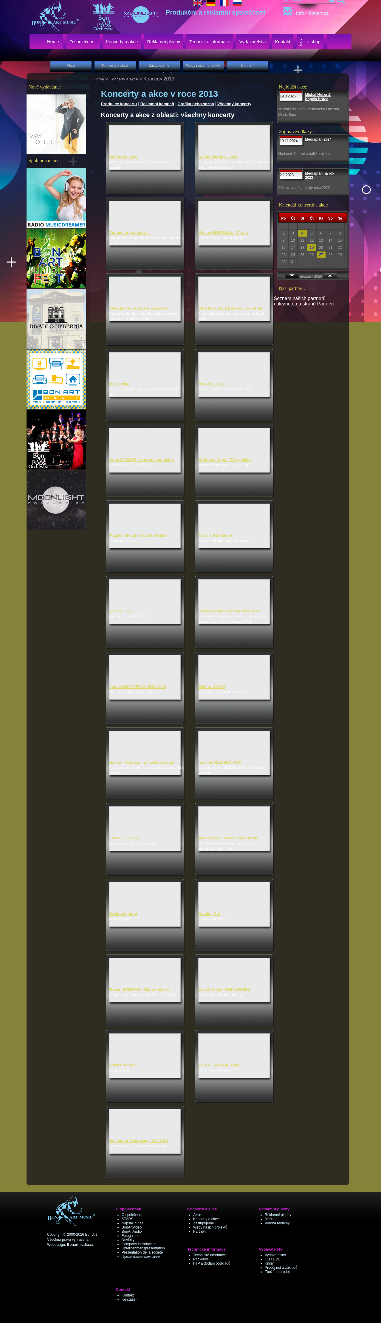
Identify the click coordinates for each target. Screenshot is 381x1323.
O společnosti (132, 1215)
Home (99, 79)
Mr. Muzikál (120, 384)
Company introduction (139, 1244)
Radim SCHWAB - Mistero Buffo (139, 989)
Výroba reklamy (277, 1223)
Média (270, 1219)
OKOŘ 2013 (120, 611)
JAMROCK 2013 (124, 838)
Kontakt (128, 1295)
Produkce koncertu (119, 104)
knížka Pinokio (123, 1065)
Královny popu (123, 913)
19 (312, 248)
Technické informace (209, 1255)
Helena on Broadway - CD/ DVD (138, 1141)
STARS (127, 1219)
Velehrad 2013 (212, 686)
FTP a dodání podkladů (211, 1263)
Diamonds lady (123, 157)
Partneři (199, 1231)
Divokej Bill (209, 913)
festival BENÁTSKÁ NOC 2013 (137, 686)
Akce (197, 1215)
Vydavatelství (275, 1255)
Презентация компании (141, 1256)
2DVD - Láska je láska (219, 1065)
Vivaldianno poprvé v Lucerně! (138, 308)
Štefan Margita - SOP (218, 157)
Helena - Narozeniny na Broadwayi (141, 762)
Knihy (269, 1263)
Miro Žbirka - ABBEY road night (228, 838)
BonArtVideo (132, 1227)
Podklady (200, 1259)
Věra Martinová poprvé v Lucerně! (231, 308)
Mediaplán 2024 (318, 139)
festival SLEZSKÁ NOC (220, 762)
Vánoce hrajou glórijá (129, 232)
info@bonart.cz (304, 11)
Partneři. (326, 303)
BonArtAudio (132, 1231)
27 (321, 255)
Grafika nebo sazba (195, 104)
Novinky (128, 1240)
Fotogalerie (131, 1236)
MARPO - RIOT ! (214, 384)
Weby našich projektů (210, 1227)
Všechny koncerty (234, 104)
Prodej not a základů (281, 1267)
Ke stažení (130, 1299)
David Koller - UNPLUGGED (225, 989)
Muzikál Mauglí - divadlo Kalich (138, 535)
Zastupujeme (203, 1223)
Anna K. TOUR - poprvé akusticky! (141, 459)
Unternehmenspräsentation (143, 1248)
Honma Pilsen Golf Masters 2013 (229, 611)
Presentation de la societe (142, 1252)
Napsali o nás (132, 1223)
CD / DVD (273, 1259)
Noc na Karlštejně (215, 535)
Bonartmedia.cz (80, 1245)
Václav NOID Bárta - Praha (223, 232)
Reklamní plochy (278, 1215)
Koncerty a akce (123, 79)
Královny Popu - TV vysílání (225, 459)
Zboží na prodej (277, 1272)
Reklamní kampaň (157, 104)
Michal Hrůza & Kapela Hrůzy (318, 97)
